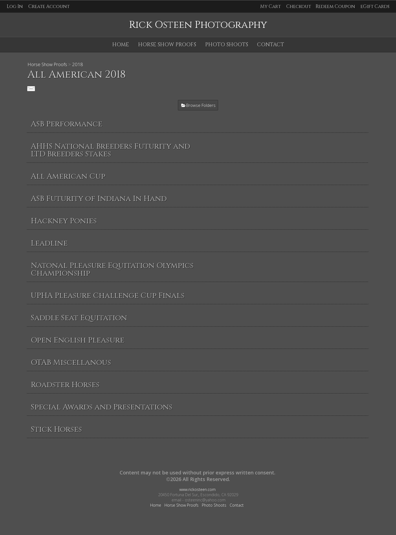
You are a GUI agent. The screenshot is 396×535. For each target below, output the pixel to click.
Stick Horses (56, 429)
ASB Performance (66, 124)
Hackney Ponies (64, 221)
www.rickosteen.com (197, 489)
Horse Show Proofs (167, 44)
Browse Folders (201, 105)
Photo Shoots (226, 44)
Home (120, 44)
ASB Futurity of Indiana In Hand (99, 199)
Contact (270, 44)
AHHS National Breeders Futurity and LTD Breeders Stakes (110, 150)
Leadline (49, 243)
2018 (77, 64)
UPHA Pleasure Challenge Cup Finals (108, 295)
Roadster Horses (65, 385)
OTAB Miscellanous (71, 362)
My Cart (271, 6)
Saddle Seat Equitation (79, 318)
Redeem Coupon (335, 6)
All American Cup (68, 176)
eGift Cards (375, 6)
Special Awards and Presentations (101, 407)
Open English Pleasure (77, 340)
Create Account (49, 6)
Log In (15, 6)
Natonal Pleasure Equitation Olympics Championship (112, 269)
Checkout (298, 6)
